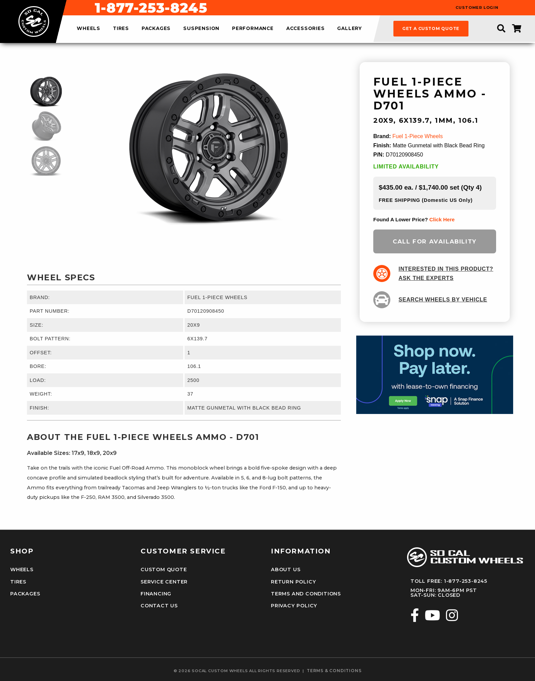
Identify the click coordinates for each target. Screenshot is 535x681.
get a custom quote (430, 28)
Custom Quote (164, 569)
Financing (156, 593)
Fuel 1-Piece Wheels (417, 136)
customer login (477, 8)
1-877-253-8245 (304, 8)
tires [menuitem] (121, 28)
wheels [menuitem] (88, 28)
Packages (25, 593)
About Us (285, 569)
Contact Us (159, 605)
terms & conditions (334, 671)
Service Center (164, 581)
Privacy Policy (294, 605)
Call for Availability (435, 241)
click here (441, 219)
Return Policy (293, 581)
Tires (18, 581)
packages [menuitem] (156, 28)
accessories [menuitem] (305, 28)
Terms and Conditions (306, 593)
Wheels (21, 569)
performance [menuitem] (253, 28)
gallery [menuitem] (349, 28)
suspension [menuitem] (201, 28)
